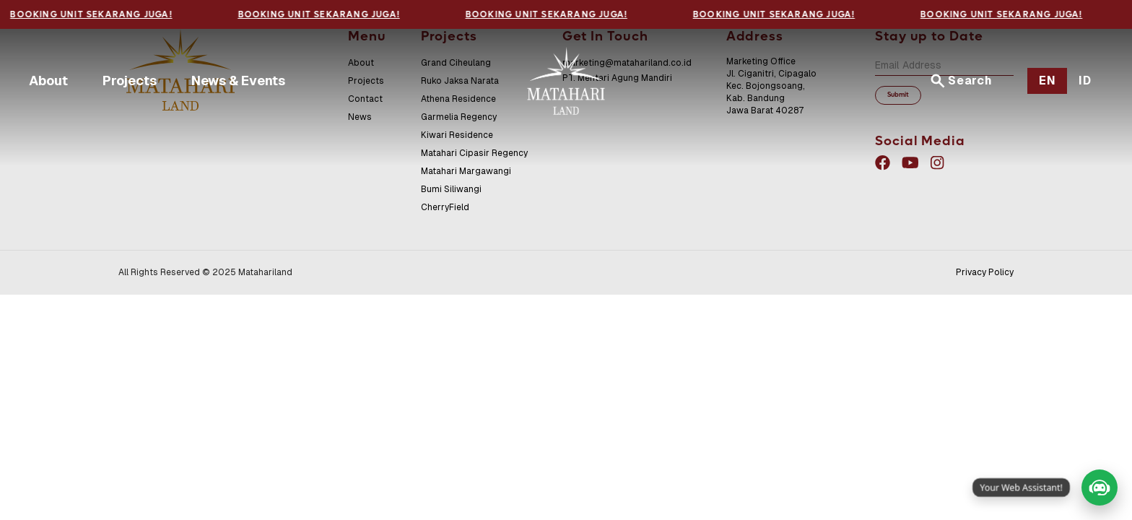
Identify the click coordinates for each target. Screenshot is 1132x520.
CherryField (445, 207)
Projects (130, 80)
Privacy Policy (985, 272)
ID (1085, 80)
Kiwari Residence (457, 135)
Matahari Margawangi (466, 171)
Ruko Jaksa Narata (460, 81)
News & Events (238, 80)
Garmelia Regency (459, 117)
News (360, 117)
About (48, 80)
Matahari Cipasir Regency (474, 153)
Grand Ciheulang (456, 63)
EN (1047, 80)
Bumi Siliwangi (451, 189)
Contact (365, 99)
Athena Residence (458, 99)
